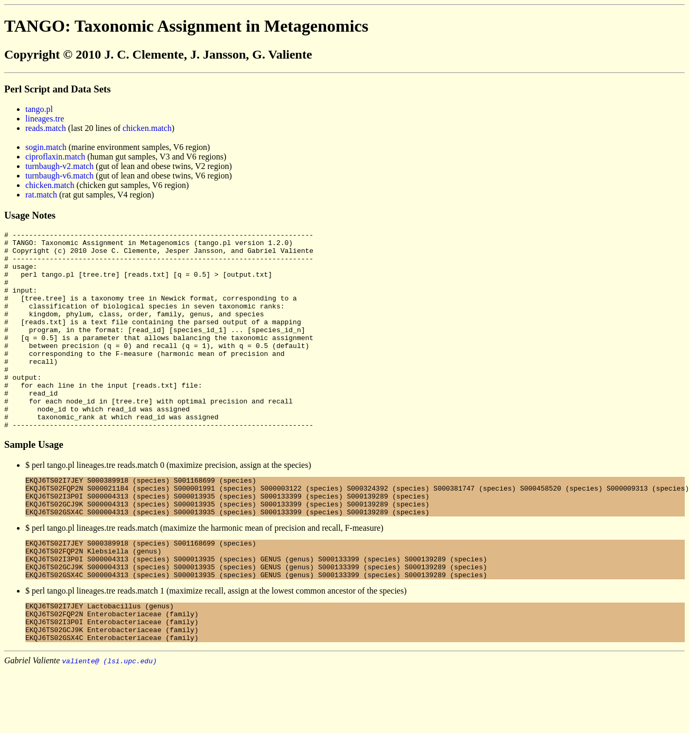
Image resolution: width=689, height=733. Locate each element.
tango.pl (39, 109)
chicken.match (147, 128)
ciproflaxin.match (55, 156)
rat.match (41, 194)
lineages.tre (44, 118)
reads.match (45, 128)
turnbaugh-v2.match (59, 166)
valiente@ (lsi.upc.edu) (109, 724)
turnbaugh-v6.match (59, 175)
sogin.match (46, 147)
